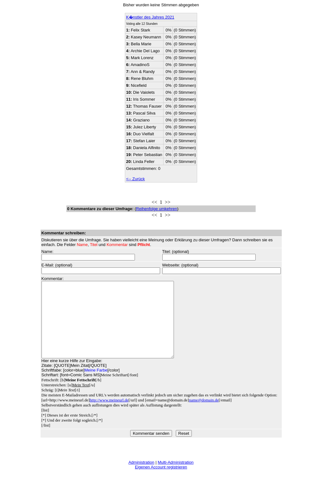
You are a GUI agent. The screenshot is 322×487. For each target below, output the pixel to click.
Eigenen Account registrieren (161, 482)
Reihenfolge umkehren (156, 208)
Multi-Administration (175, 477)
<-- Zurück (135, 178)
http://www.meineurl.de (109, 415)
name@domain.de (204, 415)
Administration (141, 477)
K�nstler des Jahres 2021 (150, 17)
